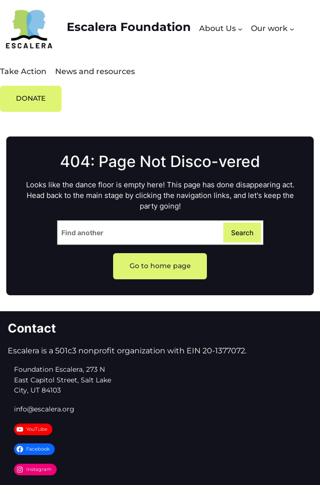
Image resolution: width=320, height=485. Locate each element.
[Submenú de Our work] (292, 29)
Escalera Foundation (129, 27)
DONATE (30, 98)
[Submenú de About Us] (240, 29)
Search (242, 232)
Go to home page (160, 265)
